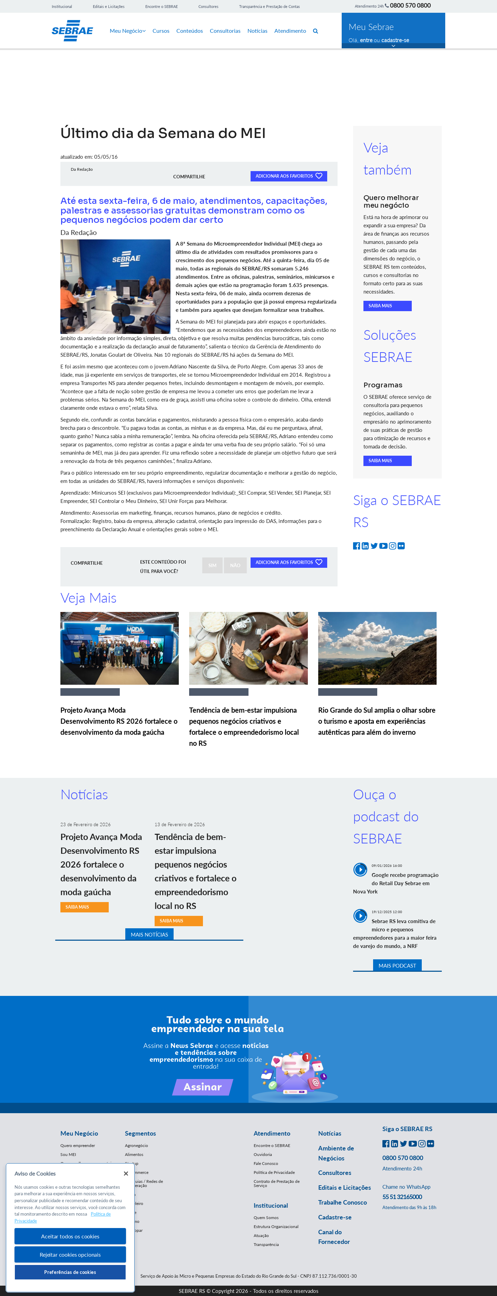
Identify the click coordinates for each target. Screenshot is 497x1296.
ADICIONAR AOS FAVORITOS (289, 175)
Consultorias (225, 30)
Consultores (208, 6)
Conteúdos (189, 30)
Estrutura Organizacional (276, 1226)
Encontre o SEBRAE (161, 6)
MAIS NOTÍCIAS (149, 934)
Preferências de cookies (70, 1272)
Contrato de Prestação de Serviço (277, 1183)
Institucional (62, 6)
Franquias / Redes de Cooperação (144, 1183)
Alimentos (134, 1154)
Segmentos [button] (140, 1133)
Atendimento (290, 30)
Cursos (161, 30)
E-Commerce (136, 1172)
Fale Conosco (266, 1163)
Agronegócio (136, 1145)
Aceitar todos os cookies (70, 1236)
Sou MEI (68, 1154)
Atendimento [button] (272, 1133)
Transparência (266, 1244)
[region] (70, 1228)
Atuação (261, 1235)
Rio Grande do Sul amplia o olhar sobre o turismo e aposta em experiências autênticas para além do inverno (377, 721)
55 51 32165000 (402, 1196)
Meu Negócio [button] (79, 1133)
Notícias (257, 30)
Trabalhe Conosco (342, 1202)
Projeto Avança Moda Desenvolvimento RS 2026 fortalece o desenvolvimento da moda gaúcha (118, 721)
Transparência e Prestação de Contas (269, 6)
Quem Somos (266, 1217)
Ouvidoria (263, 1154)
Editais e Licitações (109, 6)
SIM (212, 565)
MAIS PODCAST (397, 965)
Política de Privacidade (274, 1172)
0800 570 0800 (410, 5)
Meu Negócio (128, 30)
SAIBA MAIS (380, 305)
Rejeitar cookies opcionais (70, 1254)
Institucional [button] (271, 1205)
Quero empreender (77, 1145)
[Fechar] (126, 1173)
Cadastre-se (335, 1217)
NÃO (235, 565)
